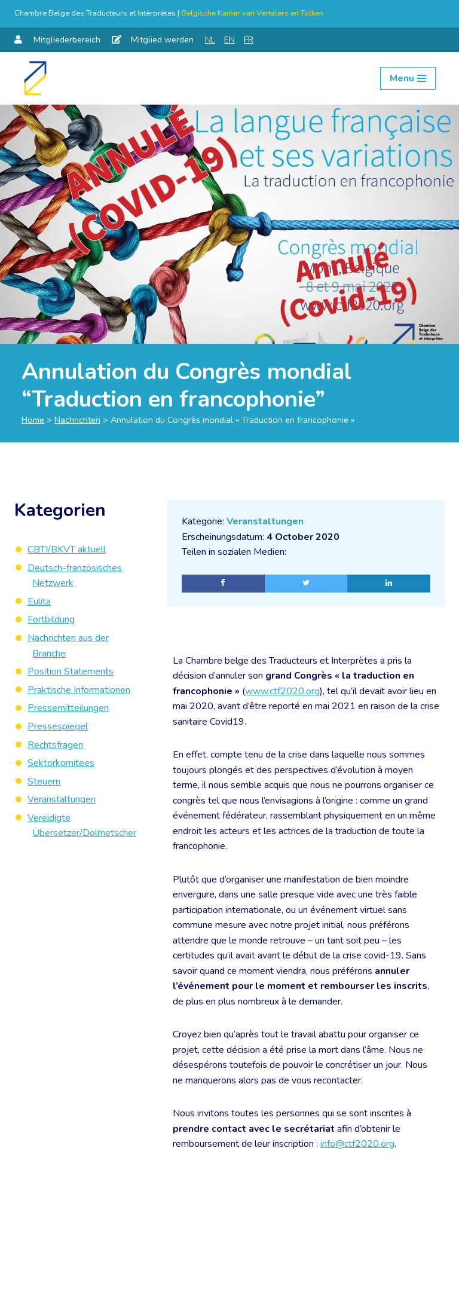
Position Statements (70, 671)
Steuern (43, 781)
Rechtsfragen (55, 745)
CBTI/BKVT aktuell (66, 549)
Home (33, 420)
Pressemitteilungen (68, 708)
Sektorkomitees (60, 763)
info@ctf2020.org (357, 1145)
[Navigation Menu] (408, 78)
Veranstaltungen (265, 521)
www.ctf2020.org (282, 691)
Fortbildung (51, 619)
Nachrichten (77, 420)
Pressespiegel (57, 726)
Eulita (39, 601)
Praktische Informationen (78, 690)
